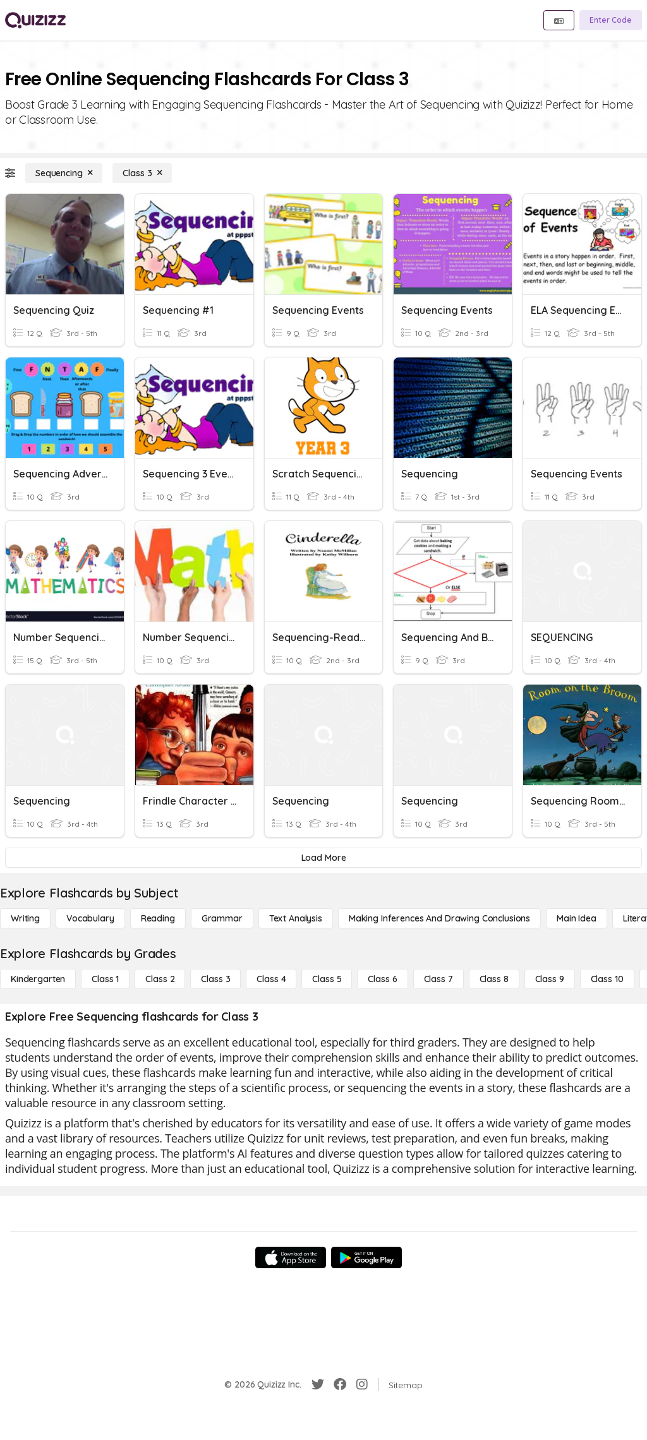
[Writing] (25, 918)
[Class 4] (271, 979)
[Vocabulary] (90, 918)
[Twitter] (317, 1384)
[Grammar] (222, 918)
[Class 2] (160, 979)
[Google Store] (366, 1257)
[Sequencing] (63, 173)
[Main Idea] (576, 918)
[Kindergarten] (38, 979)
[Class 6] (382, 979)
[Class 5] (326, 979)
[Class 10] (607, 979)
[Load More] (323, 858)
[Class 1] (105, 979)
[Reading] (158, 918)
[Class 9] (549, 979)
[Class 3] (142, 173)
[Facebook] (340, 1384)
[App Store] (290, 1257)
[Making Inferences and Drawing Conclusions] (439, 918)
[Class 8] (494, 979)
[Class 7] (438, 979)
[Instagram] (362, 1384)
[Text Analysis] (295, 918)
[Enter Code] (610, 20)
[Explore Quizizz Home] (35, 20)
